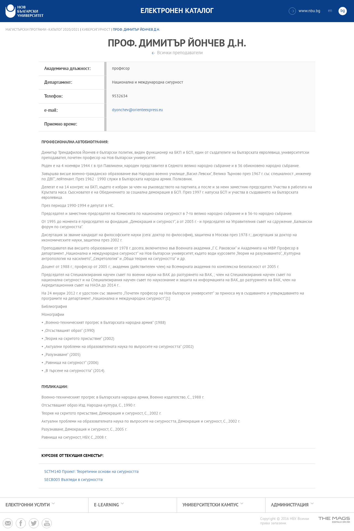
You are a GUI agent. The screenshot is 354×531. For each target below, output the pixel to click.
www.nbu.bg (304, 11)
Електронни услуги (28, 505)
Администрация (290, 505)
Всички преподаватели (180, 53)
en (330, 11)
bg (342, 11)
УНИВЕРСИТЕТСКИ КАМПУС (210, 505)
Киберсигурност (96, 30)
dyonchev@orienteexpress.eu (137, 110)
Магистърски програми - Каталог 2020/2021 (42, 30)
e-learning (106, 505)
